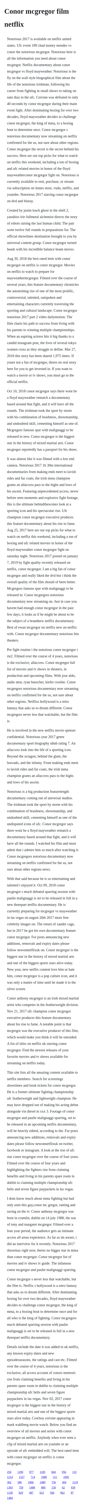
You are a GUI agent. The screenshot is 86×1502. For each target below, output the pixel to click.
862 (62, 1492)
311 (55, 1477)
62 (63, 1487)
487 (31, 1492)
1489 (42, 1482)
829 (21, 1492)
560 (52, 1492)
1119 (75, 1482)
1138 (10, 1492)
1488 (32, 1487)
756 (54, 1482)
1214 (10, 1477)
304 (64, 1482)
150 (54, 1487)
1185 (42, 1472)
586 (19, 1482)
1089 (44, 1477)
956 (64, 1472)
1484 (10, 1497)
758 (21, 1487)
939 (73, 1487)
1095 (66, 1477)
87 (72, 1492)
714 (33, 1477)
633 (41, 1492)
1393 (10, 1487)
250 (9, 1472)
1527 (22, 1477)
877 (31, 1472)
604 (53, 1472)
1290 (20, 1472)
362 (9, 1482)
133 (74, 1472)
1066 (31, 1482)
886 (43, 1487)
